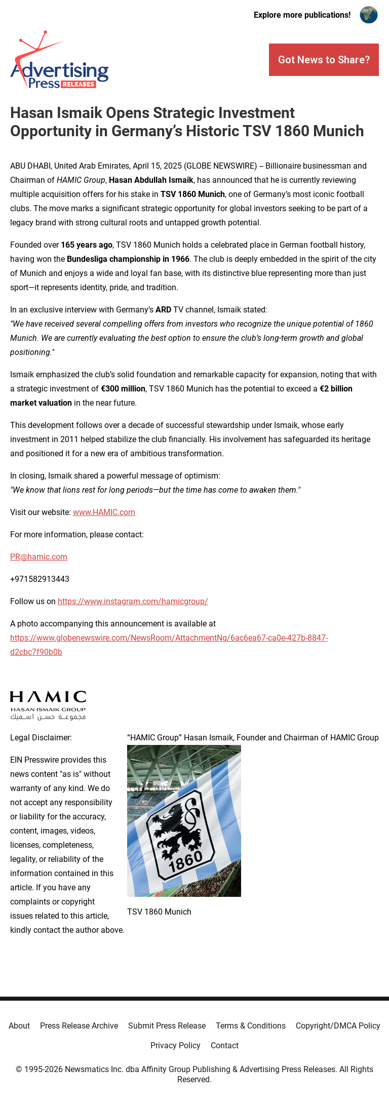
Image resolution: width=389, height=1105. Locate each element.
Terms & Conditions (251, 1026)
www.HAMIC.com (104, 512)
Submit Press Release (167, 1026)
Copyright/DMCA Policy (338, 1026)
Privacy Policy (175, 1045)
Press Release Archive (79, 1026)
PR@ (18, 557)
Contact (225, 1045)
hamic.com (47, 557)
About (19, 1026)
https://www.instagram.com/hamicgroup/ (133, 601)
